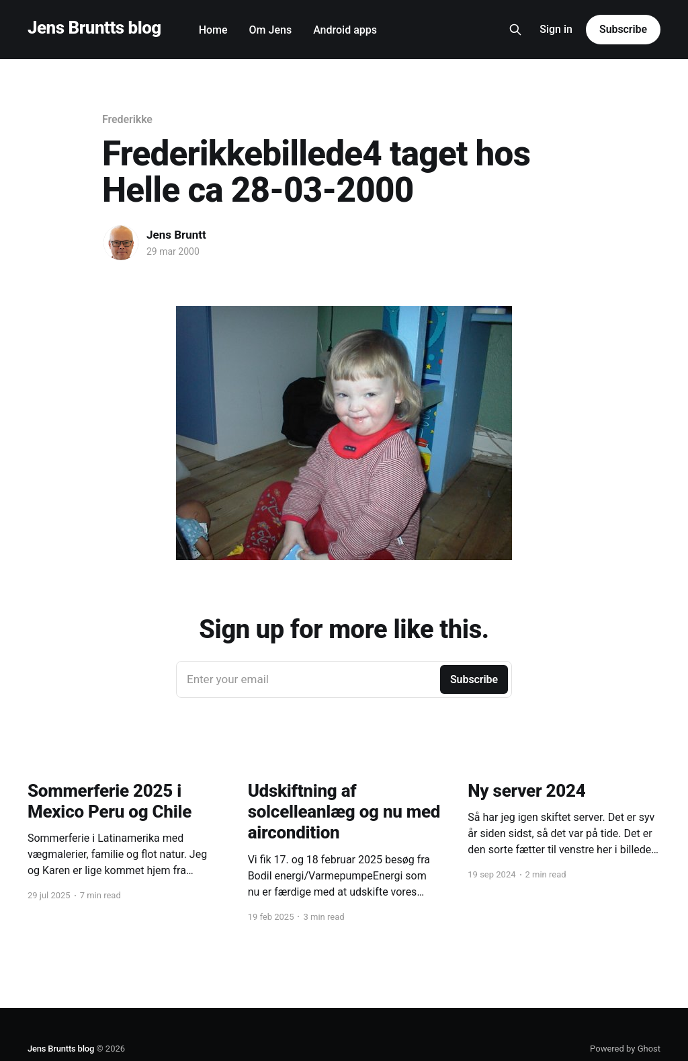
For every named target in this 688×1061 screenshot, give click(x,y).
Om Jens (270, 30)
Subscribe (623, 29)
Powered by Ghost (625, 1049)
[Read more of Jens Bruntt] (121, 243)
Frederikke (127, 119)
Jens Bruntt (176, 234)
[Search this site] (515, 29)
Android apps (345, 30)
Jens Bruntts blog (94, 28)
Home (213, 30)
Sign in (556, 29)
